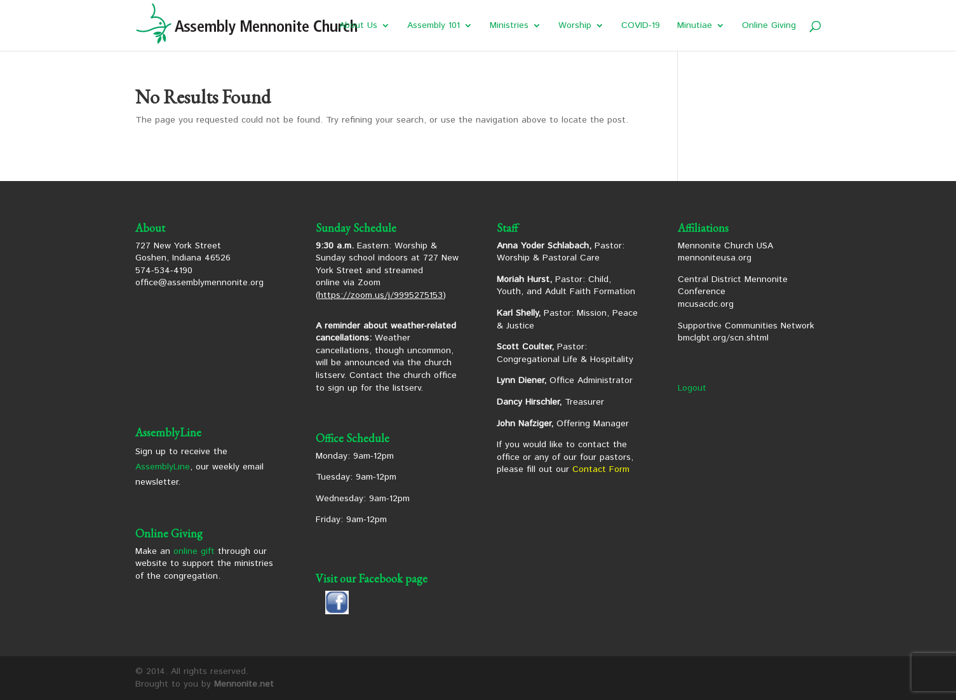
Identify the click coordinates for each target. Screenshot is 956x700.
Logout (692, 388)
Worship (574, 26)
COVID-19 (640, 26)
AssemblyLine (162, 467)
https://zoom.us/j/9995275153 (380, 295)
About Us (358, 26)
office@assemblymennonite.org (199, 282)
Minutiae (694, 26)
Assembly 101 (433, 26)
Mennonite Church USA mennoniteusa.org (725, 252)
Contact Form (600, 469)
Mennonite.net (244, 684)
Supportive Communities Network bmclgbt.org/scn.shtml (746, 332)
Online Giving (769, 26)
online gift (194, 551)
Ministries (509, 26)
